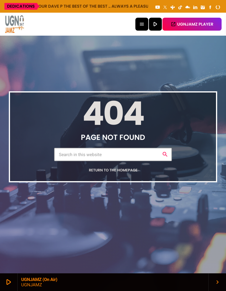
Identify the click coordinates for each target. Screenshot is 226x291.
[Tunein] (172, 8)
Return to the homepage (113, 170)
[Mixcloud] (187, 8)
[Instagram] (202, 8)
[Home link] (14, 24)
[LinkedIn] (195, 8)
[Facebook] (210, 8)
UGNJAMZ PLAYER (192, 24)
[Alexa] (217, 8)
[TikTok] (180, 8)
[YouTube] (157, 8)
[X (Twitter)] (165, 8)
